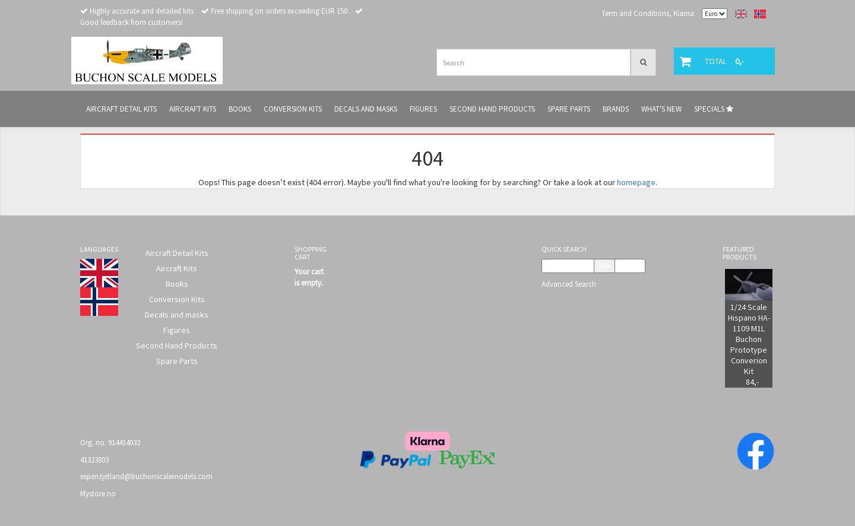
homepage (636, 182)
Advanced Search (569, 284)
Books (177, 283)
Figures (176, 330)
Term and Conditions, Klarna (647, 13)
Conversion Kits (177, 299)
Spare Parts (177, 361)
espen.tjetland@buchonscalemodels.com (146, 476)
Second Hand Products (176, 345)
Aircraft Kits (176, 268)
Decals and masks (176, 314)
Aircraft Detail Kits (176, 253)
